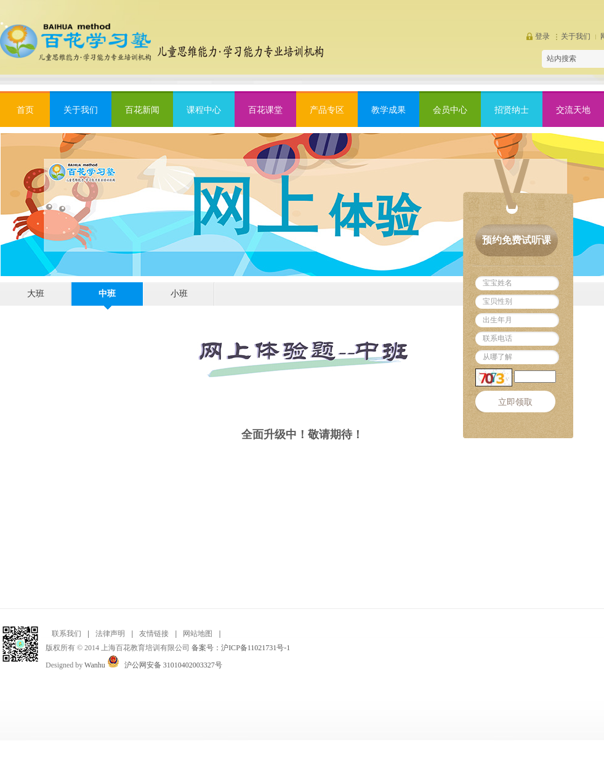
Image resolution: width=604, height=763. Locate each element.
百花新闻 (142, 110)
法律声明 (110, 633)
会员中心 (450, 110)
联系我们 (66, 633)
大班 (35, 293)
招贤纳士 (511, 110)
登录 (542, 36)
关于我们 (575, 36)
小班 (179, 293)
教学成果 (388, 110)
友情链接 (154, 633)
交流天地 (573, 110)
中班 (107, 293)
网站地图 (197, 633)
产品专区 (327, 110)
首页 (25, 110)
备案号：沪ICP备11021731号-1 (240, 647)
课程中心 (204, 110)
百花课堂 (265, 110)
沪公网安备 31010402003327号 (173, 665)
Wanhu (94, 665)
